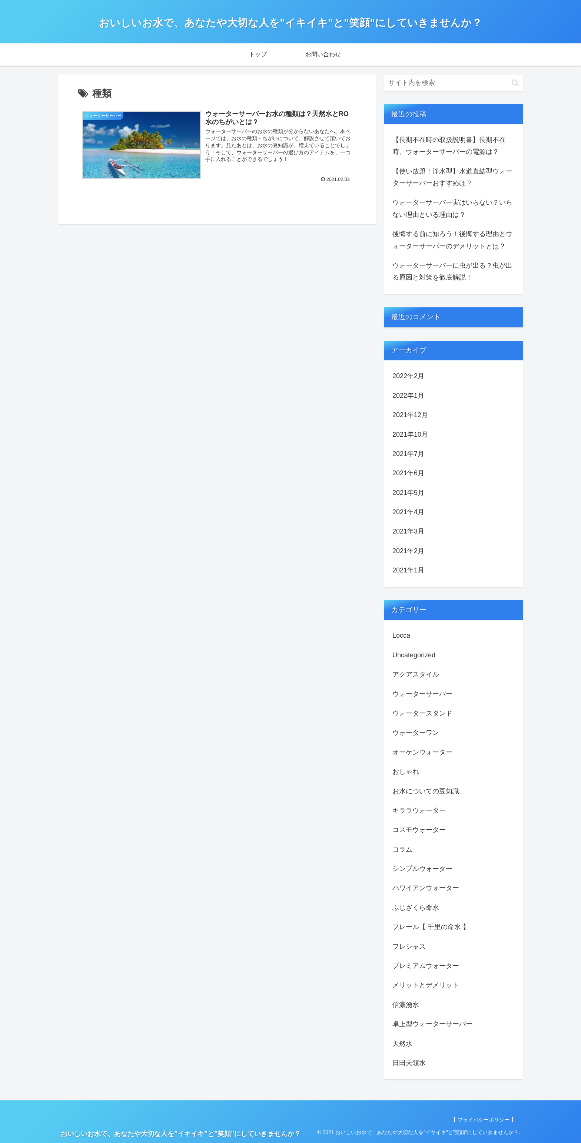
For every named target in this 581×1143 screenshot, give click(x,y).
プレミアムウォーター (425, 965)
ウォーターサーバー (422, 694)
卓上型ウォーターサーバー (432, 1024)
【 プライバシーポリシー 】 (483, 1120)
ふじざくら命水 (415, 907)
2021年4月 (408, 512)
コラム (402, 849)
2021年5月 (408, 492)
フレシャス (409, 946)
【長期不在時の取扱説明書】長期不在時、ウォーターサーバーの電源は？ (449, 145)
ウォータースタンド (422, 713)
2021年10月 (410, 434)
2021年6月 (408, 473)
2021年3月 (408, 531)
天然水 (402, 1043)
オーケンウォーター (422, 752)
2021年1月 (408, 570)
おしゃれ (405, 771)
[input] (453, 83)
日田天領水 (409, 1063)
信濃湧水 (405, 1004)
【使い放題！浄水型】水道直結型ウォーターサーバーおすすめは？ (452, 177)
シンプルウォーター (422, 868)
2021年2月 (408, 551)
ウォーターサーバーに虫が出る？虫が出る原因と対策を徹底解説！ (452, 271)
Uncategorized (413, 655)
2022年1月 (408, 395)
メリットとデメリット (425, 985)
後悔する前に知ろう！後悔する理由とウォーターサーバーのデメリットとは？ (452, 240)
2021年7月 (408, 453)
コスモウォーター (419, 829)
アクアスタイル (415, 674)
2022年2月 (408, 376)
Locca (401, 635)
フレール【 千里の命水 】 (430, 927)
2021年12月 (410, 415)
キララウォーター (419, 810)
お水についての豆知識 (425, 791)
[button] (515, 83)
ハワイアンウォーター (425, 888)
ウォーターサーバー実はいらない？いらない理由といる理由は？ (452, 208)
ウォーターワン (415, 732)
